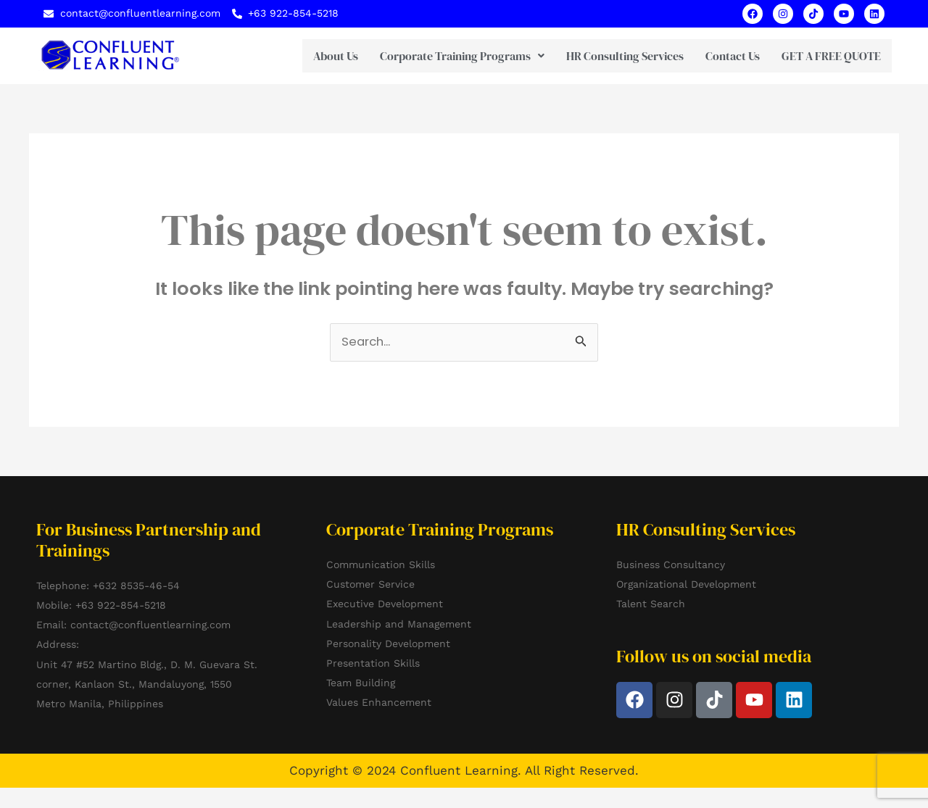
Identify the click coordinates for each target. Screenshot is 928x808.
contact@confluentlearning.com (150, 625)
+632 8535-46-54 (136, 585)
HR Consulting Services (605, 56)
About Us (316, 56)
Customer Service (370, 585)
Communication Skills (380, 565)
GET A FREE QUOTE (821, 56)
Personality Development (388, 643)
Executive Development (384, 604)
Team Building (360, 683)
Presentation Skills (373, 664)
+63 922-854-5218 (120, 606)
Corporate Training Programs (442, 56)
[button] (442, 55)
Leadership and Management (398, 624)
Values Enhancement (378, 703)
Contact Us (713, 56)
